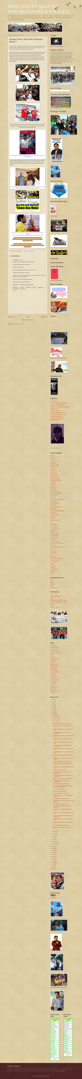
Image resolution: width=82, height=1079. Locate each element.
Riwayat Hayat (53, 529)
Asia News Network (54, 647)
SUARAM (52, 604)
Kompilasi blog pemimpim (55, 653)
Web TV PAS (53, 689)
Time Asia (52, 685)
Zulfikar (52, 573)
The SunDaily (53, 683)
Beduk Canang (53, 472)
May (54, 837)
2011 (53, 852)
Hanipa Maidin (53, 487)
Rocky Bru (52, 531)
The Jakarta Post (54, 677)
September (55, 722)
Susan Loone (53, 545)
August (54, 831)
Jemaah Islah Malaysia (55, 596)
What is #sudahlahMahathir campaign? (61, 825)
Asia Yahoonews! (54, 649)
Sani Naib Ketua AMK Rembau (57, 543)
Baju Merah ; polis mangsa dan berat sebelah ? (63, 778)
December (55, 715)
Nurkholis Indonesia (54, 520)
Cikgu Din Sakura (54, 476)
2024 (53, 701)
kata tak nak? (53, 497)
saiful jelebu (52, 539)
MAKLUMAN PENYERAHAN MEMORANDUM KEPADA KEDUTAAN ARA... (63, 786)
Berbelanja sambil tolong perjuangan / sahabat (60, 406)
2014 (53, 846)
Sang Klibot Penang (54, 541)
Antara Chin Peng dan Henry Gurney (58, 403)
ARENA (52, 582)
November (55, 718)
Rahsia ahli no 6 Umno (55, 420)
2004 (53, 867)
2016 (53, 712)
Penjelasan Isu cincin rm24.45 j (57, 418)
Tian (51, 554)
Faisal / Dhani (53, 484)
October (55, 720)
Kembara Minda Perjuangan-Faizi (57, 499)
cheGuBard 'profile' (54, 408)
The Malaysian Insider (55, 679)
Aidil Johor (52, 455)
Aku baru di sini (53, 401)
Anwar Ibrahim (53, 470)
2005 (53, 865)
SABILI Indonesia (54, 672)
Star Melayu (53, 674)
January (55, 843)
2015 (53, 714)
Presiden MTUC (53, 526)
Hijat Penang (53, 489)
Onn (51, 522)
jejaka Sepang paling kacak (56, 493)
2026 (53, 699)
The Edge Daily (53, 676)
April (54, 839)
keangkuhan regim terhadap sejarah (58, 412)
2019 (53, 705)
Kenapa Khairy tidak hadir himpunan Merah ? (62, 761)
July (54, 833)
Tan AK (51, 548)
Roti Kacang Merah (54, 535)
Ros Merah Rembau (54, 533)
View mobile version (28, 320)
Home (28, 317)
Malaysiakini (53, 660)
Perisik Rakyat (53, 524)
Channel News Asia (54, 651)
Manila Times (53, 662)
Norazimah (52, 518)
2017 (53, 710)
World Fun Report (54, 691)
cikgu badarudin (53, 474)
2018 (53, 708)
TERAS (52, 605)
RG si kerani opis (54, 527)
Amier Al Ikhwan (53, 461)
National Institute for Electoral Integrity (58, 600)
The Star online (53, 681)
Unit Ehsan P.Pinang (54, 607)
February (55, 841)
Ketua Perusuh (53, 501)
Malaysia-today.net (54, 658)
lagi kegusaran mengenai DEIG (59, 791)
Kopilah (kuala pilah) (54, 503)
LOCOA (52, 585)
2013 (53, 848)
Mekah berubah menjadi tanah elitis (60, 793)
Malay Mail (52, 656)
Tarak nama (52, 550)
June (54, 835)
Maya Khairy (53, 512)
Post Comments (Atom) (19, 324)
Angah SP (52, 468)
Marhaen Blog (53, 508)
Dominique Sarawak (54, 478)
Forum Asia (52, 584)
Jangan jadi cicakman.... (55, 410)
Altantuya (52, 459)
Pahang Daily (53, 668)
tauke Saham (53, 552)
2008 (53, 858)
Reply (14, 290)
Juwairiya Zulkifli (53, 495)
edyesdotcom (53, 482)
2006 (53, 862)
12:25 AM (21, 259)
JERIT (51, 598)
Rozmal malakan (54, 537)
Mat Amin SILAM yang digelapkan (57, 510)
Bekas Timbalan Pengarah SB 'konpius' (61, 803)
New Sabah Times (54, 666)
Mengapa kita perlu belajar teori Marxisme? (62, 723)
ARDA (51, 580)
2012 (53, 850)
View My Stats (53, 898)
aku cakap (52, 457)
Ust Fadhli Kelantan (54, 560)
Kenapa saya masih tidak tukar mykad (58, 414)
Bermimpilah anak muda (58, 789)
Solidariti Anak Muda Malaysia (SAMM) (58, 602)
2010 (53, 854)
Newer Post (11, 317)
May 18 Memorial (54, 587)
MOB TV (52, 655)
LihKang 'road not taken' (55, 506)
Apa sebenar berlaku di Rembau (57, 404)
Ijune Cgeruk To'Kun (54, 491)
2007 (53, 860)
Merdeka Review (54, 664)
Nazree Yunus (53, 516)
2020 (53, 703)
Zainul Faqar (53, 567)
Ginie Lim (52, 486)
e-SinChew (52, 693)
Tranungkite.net (53, 687)
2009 (53, 856)
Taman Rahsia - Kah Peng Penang (57, 547)
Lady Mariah (53, 505)
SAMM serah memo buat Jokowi (60, 770)
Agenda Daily (53, 645)
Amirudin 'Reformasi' (54, 465)
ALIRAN (52, 594)
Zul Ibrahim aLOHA (54, 569)
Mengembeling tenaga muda (56, 416)
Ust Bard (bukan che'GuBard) (56, 558)
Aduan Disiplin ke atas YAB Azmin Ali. (61, 798)
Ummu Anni (52, 556)
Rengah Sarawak (54, 670)
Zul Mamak (52, 571)
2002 (53, 869)
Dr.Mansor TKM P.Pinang (55, 480)
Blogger (47, 1076)
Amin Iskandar (53, 463)
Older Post (44, 317)
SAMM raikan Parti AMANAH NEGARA (61, 783)
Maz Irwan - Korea (54, 514)
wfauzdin (52, 564)
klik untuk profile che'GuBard (59, 1071)
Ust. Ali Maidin (53, 562)
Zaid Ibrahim (53, 566)
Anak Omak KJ (53, 466)
